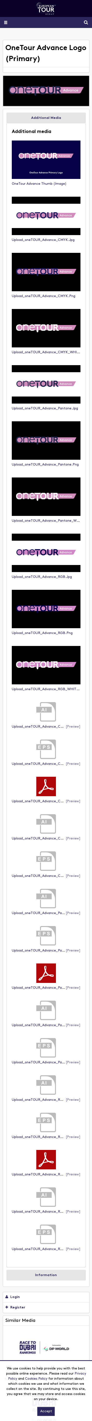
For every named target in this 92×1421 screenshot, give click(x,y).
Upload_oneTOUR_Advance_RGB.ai (40, 1100)
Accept (46, 1411)
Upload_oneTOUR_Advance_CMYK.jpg (43, 240)
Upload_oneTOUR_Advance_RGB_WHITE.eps (48, 1249)
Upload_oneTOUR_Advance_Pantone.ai (44, 913)
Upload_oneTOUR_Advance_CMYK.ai (42, 727)
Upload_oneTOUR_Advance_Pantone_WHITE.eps (51, 1062)
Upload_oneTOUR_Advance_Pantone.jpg (45, 408)
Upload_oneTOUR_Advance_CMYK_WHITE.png (50, 352)
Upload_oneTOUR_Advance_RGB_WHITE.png (49, 689)
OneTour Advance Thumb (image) (39, 184)
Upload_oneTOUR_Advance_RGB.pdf (42, 1174)
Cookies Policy (36, 1379)
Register (15, 1307)
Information (46, 1275)
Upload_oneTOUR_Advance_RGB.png (42, 633)
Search (84, 22)
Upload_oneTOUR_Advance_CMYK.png (43, 296)
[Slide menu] (5, 22)
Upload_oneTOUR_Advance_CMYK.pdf (43, 801)
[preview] (73, 726)
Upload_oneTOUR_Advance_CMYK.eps (43, 764)
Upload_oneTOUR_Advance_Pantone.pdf (45, 988)
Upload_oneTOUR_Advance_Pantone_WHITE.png (52, 521)
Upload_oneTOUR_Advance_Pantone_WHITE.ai (50, 1025)
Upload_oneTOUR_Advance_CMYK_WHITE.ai (48, 838)
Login (12, 1297)
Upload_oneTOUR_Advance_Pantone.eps (45, 951)
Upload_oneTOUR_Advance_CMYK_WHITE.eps (50, 876)
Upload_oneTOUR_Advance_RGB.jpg (42, 577)
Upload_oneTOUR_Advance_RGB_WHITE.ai (47, 1212)
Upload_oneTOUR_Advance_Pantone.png (45, 465)
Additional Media (46, 118)
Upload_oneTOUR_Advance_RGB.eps (42, 1137)
